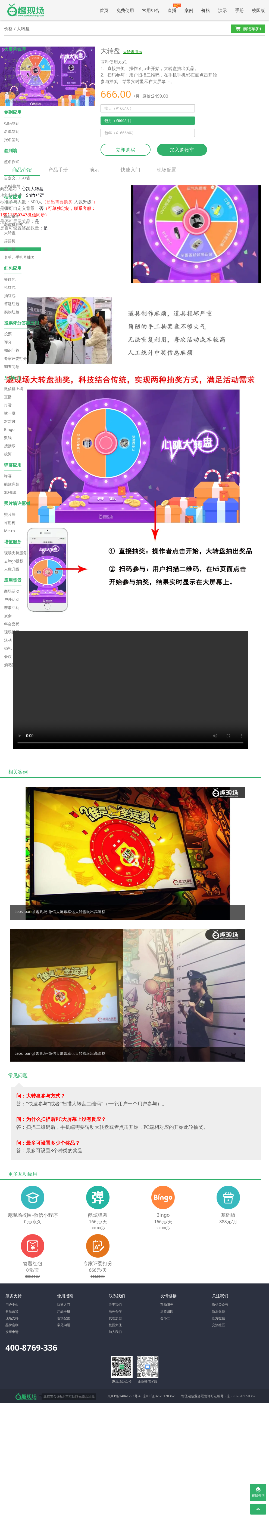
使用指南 (65, 1295)
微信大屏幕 (25, 10)
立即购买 (125, 149)
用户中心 (11, 1304)
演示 (222, 10)
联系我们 (117, 1295)
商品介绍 (22, 171)
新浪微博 (218, 1311)
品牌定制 (11, 1325)
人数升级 (83, 202)
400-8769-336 (31, 1347)
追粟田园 (166, 1311)
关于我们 (115, 1304)
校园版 (258, 10)
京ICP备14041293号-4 (124, 1396)
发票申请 (11, 1331)
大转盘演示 (132, 51)
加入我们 (115, 1331)
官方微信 (218, 1318)
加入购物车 (182, 149)
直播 (174, 8)
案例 (188, 10)
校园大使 (115, 1325)
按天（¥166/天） (118, 108)
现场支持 (11, 1318)
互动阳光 (166, 1304)
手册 (239, 10)
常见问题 (63, 1325)
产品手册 (58, 169)
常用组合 (150, 10)
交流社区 (218, 1325)
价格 (205, 10)
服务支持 (13, 1295)
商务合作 (115, 1311)
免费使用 (125, 10)
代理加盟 (115, 1318)
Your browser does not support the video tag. (130, 690)
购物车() (248, 29)
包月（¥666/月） (118, 120)
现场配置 (166, 169)
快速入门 (130, 169)
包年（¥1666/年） (120, 132)
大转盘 (23, 29)
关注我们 (220, 1295)
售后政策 (11, 1311)
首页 (104, 10)
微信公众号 (220, 1304)
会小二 (165, 1318)
